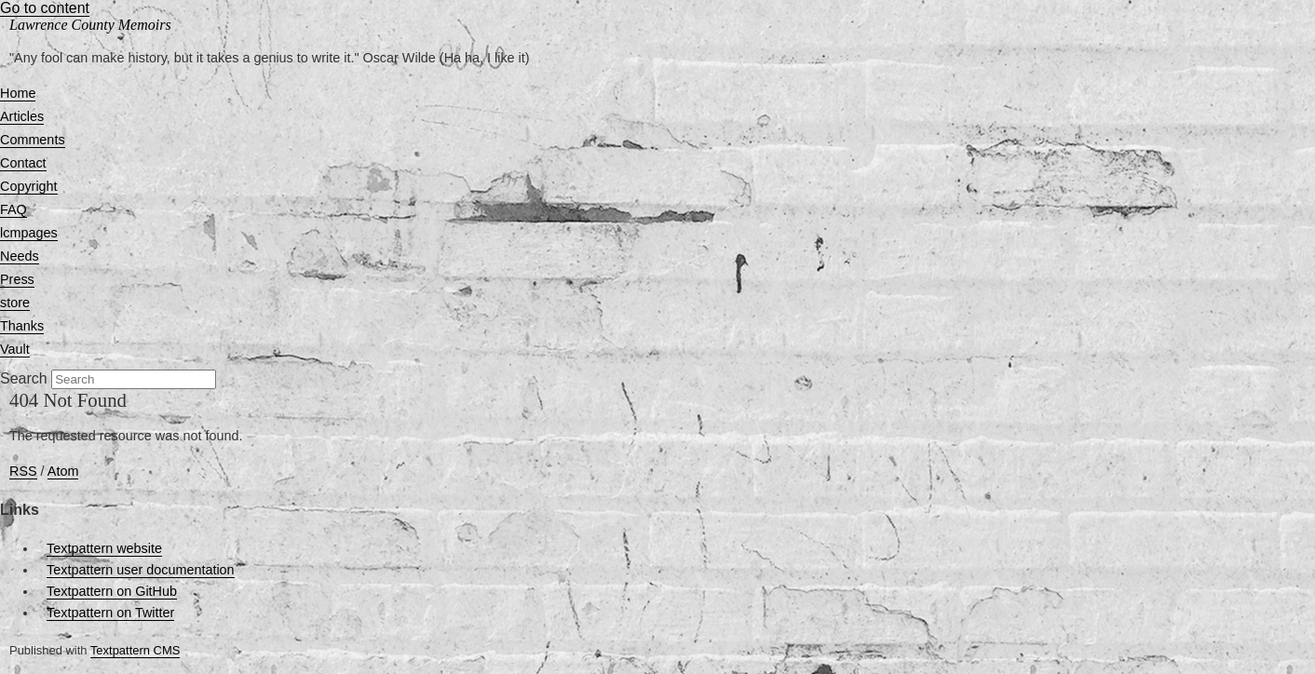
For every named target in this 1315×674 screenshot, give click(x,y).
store (15, 302)
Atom (63, 471)
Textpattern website (104, 548)
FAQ (13, 209)
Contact (23, 162)
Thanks (22, 325)
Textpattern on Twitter (110, 612)
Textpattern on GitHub (112, 591)
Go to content (44, 8)
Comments (32, 139)
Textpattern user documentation (141, 569)
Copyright (29, 186)
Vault (15, 349)
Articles (22, 116)
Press (17, 279)
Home (17, 93)
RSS (23, 471)
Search (23, 378)
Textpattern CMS (135, 650)
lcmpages (29, 232)
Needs (19, 256)
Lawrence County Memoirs (90, 25)
